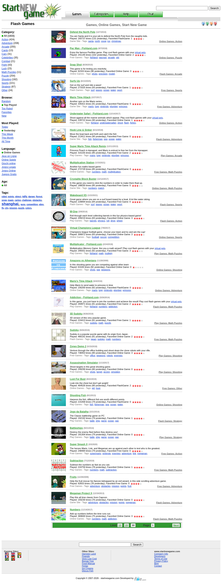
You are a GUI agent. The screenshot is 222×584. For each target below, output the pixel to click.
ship (98, 421)
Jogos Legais (9, 167)
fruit (129, 486)
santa (91, 41)
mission (13, 208)
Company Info (161, 554)
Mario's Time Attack (81, 281)
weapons (105, 269)
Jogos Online (9, 170)
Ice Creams (87, 568)
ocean (106, 90)
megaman (142, 453)
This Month (7, 137)
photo (95, 74)
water (113, 90)
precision (103, 74)
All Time (6, 141)
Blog (156, 563)
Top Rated (7, 108)
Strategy (6, 86)
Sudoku (74, 330)
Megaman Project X (81, 493)
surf (92, 90)
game (104, 421)
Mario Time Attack (80, 97)
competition (32, 204)
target (99, 372)
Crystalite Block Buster (83, 179)
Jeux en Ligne (9, 156)
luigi (97, 106)
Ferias (85, 566)
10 (119, 525)
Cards (5, 50)
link (134, 453)
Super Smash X (79, 444)
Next (176, 525)
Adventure (7, 43)
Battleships (76, 428)
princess (123, 106)
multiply (108, 253)
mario (91, 106)
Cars (4, 54)
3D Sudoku (76, 313)
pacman (103, 57)
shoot (120, 123)
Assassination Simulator (84, 362)
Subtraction (76, 460)
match (101, 188)
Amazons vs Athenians (83, 260)
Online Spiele (9, 159)
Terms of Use (160, 558)
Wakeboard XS (78, 195)
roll (107, 220)
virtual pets (140, 52)
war (98, 269)
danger (31, 196)
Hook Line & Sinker (81, 130)
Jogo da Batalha (79, 411)
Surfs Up (75, 81)
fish (90, 139)
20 (126, 525)
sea (105, 139)
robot (4, 196)
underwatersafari (108, 123)
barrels (93, 220)
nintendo (104, 106)
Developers (159, 556)
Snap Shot (76, 64)
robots (110, 355)
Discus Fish (87, 570)
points (11, 196)
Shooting (6, 79)
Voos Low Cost (89, 558)
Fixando (86, 556)
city (6, 208)
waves (99, 90)
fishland (94, 57)
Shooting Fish (78, 395)
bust (98, 388)
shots (92, 269)
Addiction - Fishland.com (84, 297)
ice (108, 41)
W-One (74, 211)
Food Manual (88, 563)
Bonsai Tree (88, 561)
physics (101, 220)
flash (126, 123)
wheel (119, 220)
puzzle (21, 208)
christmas (116, 41)
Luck (4, 68)
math (104, 171)
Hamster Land (89, 554)
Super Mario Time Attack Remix (88, 146)
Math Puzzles (9, 72)
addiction (113, 306)
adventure (127, 453)
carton (18, 200)
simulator (115, 372)
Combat (6, 61)
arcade (111, 57)
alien (41, 204)
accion (107, 372)
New (4, 115)
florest (39, 196)
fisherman (98, 139)
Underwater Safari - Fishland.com (89, 113)
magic (11, 200)
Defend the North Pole (82, 32)
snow (4, 200)
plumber (114, 106)
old (117, 57)
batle (92, 421)
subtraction (111, 470)
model (112, 74)
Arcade (5, 46)
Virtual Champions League (85, 228)
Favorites (6, 112)
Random (6, 101)
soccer (103, 237)
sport (119, 90)
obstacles (37, 200)
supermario (95, 453)
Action (5, 39)
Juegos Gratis (9, 174)
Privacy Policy (161, 561)
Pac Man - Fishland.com (84, 48)
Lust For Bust (78, 379)
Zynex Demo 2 (78, 346)
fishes (133, 123)
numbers (96, 171)
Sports (5, 83)
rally (24, 196)
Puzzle (5, 75)
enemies (118, 355)
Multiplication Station (82, 162)
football (95, 237)
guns (23, 204)
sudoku (93, 323)
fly (3, 208)
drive (113, 220)
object (18, 196)
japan (93, 339)
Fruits (73, 477)
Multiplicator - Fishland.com (86, 244)
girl (93, 388)
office (92, 355)
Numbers (75, 509)
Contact (158, 566)
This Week (7, 134)
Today (5, 127)
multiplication (114, 171)
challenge (26, 200)
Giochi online (9, 163)
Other (5, 90)
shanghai (10, 204)
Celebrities (7, 57)
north (97, 41)
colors (28, 208)
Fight (4, 64)
